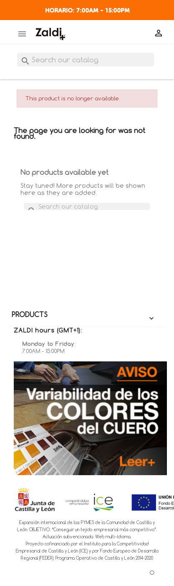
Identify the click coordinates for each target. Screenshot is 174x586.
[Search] (85, 60)
